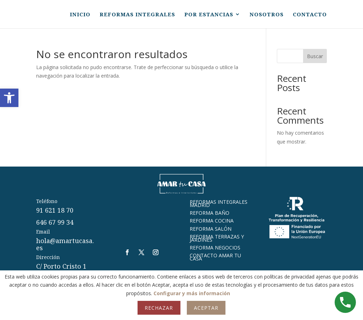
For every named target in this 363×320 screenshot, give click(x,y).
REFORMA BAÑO (209, 212)
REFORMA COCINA (212, 220)
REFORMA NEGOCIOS (215, 247)
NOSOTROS (267, 15)
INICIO (80, 15)
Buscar (315, 56)
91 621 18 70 (54, 210)
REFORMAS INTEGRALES (137, 15)
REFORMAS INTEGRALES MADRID (218, 203)
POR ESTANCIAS (208, 15)
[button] (9, 98)
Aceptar (206, 307)
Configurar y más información (191, 293)
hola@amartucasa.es (65, 244)
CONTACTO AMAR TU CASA (215, 257)
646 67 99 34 (54, 222)
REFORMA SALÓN (210, 228)
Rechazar (159, 307)
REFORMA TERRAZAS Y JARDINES (217, 238)
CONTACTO (310, 15)
